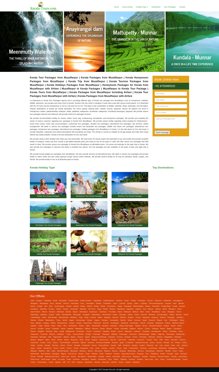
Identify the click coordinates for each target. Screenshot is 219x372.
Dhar (65, 326)
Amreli (186, 314)
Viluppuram (34, 334)
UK (69, 362)
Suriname (76, 359)
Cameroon (140, 340)
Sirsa (51, 306)
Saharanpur (93, 312)
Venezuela (105, 362)
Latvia (97, 348)
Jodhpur (158, 309)
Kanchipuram (156, 331)
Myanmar (160, 351)
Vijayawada (97, 300)
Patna (148, 312)
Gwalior (81, 326)
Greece (69, 345)
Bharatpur (172, 309)
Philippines (154, 354)
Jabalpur (34, 326)
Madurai (52, 334)
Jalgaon (97, 320)
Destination (156, 7)
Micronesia (98, 351)
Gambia (40, 345)
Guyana (113, 345)
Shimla (173, 326)
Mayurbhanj (88, 323)
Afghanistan (57, 337)
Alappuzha (128, 331)
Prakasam (158, 300)
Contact (182, 7)
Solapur (89, 320)
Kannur (120, 331)
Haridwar (105, 326)
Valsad (171, 314)
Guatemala (86, 345)
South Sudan (45, 359)
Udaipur (138, 309)
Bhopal (47, 326)
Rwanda (40, 356)
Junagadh (86, 314)
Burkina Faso (104, 340)
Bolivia (66, 340)
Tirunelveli (43, 334)
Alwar (179, 309)
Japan (33, 348)
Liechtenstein (133, 348)
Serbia (108, 356)
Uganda (57, 362)
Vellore (165, 331)
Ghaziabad (62, 300)
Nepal (181, 351)
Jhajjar (119, 306)
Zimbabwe (136, 362)
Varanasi (52, 312)
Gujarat (51, 314)
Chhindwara (73, 326)
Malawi (181, 348)
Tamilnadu (146, 331)
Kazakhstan (47, 348)
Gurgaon (39, 300)
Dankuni (33, 320)
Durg (32, 323)
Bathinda (83, 309)
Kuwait (76, 348)
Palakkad (106, 331)
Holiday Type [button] (142, 7)
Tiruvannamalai (78, 334)
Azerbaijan (143, 337)
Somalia (174, 356)
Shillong (87, 328)
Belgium (40, 340)
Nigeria (63, 354)
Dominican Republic (103, 342)
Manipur (109, 328)
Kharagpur (171, 317)
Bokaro (167, 323)
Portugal (170, 354)
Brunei (87, 340)
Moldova (107, 351)
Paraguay (140, 354)
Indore (136, 303)
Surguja (46, 323)
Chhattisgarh (173, 320)
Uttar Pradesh (35, 312)
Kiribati (62, 348)
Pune (82, 303)
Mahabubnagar (144, 334)
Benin (54, 340)
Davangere (177, 328)
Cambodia (131, 340)
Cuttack (71, 323)
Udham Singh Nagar (126, 326)
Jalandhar (43, 309)
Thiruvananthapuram (156, 303)
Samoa (73, 356)
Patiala (58, 309)
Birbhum (123, 317)
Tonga (162, 359)
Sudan (68, 359)
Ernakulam (80, 331)
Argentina (111, 337)
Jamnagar (122, 314)
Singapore (136, 356)
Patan (44, 317)
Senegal (101, 356)
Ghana (62, 345)
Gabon (33, 345)
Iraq (161, 345)
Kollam (113, 331)
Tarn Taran (91, 309)
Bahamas (152, 337)
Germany (55, 345)
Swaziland (85, 359)
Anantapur (141, 300)
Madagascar (172, 348)
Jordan (39, 348)
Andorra (80, 337)
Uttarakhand (96, 326)
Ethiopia (166, 342)
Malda (100, 317)
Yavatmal (151, 320)
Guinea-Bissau (103, 345)
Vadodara (43, 314)
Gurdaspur (34, 309)
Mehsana (152, 314)
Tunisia (184, 359)
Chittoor (133, 300)
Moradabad (83, 312)
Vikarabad (34, 337)
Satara (130, 320)
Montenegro (132, 351)
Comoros (182, 340)
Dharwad (49, 331)
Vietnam (114, 362)
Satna (59, 326)
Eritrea (152, 342)
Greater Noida (73, 300)
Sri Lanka (61, 359)
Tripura (63, 328)
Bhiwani (181, 303)
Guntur (126, 300)
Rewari (147, 306)
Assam (47, 328)
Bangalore (34, 303)
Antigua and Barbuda (99, 337)
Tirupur (68, 334)
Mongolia (122, 351)
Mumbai (58, 303)
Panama (117, 354)
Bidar (56, 331)
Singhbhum (159, 323)
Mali (48, 351)
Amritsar (182, 306)
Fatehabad (127, 306)
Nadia (86, 317)
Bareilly (68, 312)
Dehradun (113, 326)
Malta (53, 351)
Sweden (93, 359)
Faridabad (47, 300)
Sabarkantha (95, 314)
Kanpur (129, 303)
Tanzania (132, 359)
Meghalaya (79, 328)
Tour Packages (170, 7)
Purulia (138, 317)
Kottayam (137, 331)
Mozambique (150, 351)
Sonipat (39, 306)
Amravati (137, 320)
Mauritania (74, 351)
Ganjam (79, 323)
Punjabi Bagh (166, 306)
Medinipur (73, 317)
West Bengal (52, 317)
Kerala (62, 331)
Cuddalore (60, 334)
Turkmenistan (42, 362)
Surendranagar (162, 314)
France (184, 342)
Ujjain (88, 326)
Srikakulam (167, 300)
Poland (162, 354)
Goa (165, 320)
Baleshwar (97, 323)
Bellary (162, 328)
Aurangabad (114, 320)
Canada (149, 340)
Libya (125, 348)
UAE (64, 362)
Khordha (106, 323)
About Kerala (127, 7)
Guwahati (55, 328)
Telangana (106, 334)
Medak (153, 334)
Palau (101, 354)
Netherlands (35, 354)
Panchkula (155, 306)
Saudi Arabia (92, 356)
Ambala (76, 306)
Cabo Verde (122, 340)
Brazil (82, 340)
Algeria (73, 337)
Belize (47, 340)
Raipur (182, 320)
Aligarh (75, 312)
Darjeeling (145, 317)
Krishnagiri (96, 334)
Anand (136, 314)
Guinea (94, 345)
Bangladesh (168, 337)
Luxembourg (152, 348)
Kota (144, 309)
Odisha (53, 323)
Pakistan (95, 354)
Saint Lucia (65, 356)
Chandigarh (90, 303)
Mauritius (83, 351)
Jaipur (115, 303)
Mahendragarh (138, 306)
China (167, 340)
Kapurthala (121, 309)
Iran (156, 345)
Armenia (120, 337)
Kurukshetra (111, 306)
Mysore (140, 328)
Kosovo (69, 348)
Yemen (121, 362)
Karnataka (124, 328)
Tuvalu (50, 362)
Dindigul (88, 334)
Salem (180, 331)
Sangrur (66, 309)
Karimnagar (123, 334)
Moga (99, 309)
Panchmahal (106, 314)
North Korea (72, 354)
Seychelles (116, 356)
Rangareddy (180, 334)
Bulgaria (94, 340)
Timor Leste (149, 359)
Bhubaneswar (62, 323)
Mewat (82, 306)
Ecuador (115, 342)
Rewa (53, 326)
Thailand (140, 359)
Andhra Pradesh (85, 300)
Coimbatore (107, 303)
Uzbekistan (88, 362)
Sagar (41, 326)
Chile (161, 340)
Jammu (33, 328)
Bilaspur (38, 323)
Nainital (137, 326)
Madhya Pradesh (178, 323)
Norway (81, 354)
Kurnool (150, 300)
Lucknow (122, 303)
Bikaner (150, 309)
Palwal (103, 306)
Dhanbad (150, 323)
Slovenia (153, 356)
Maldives (42, 351)
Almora (144, 326)
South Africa (182, 356)
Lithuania (143, 348)
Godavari (119, 300)
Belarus (33, 340)
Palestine (108, 354)
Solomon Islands (163, 356)
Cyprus (55, 342)
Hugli (81, 317)
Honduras (126, 345)
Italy (178, 345)
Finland (177, 342)
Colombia (174, 340)
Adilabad (114, 334)
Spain (54, 359)
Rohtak (96, 306)
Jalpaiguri (107, 317)
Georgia (47, 345)
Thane (58, 320)
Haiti (119, 345)
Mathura (135, 312)
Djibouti (83, 342)
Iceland (142, 345)
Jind (45, 306)
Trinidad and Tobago (173, 359)
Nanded (123, 320)
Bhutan (59, 340)
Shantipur (180, 317)
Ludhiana (144, 303)
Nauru (175, 351)
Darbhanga (34, 314)
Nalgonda (161, 334)
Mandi (180, 326)
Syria (110, 359)
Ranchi (143, 323)
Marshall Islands (63, 351)
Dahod (130, 314)
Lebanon (104, 348)
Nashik (64, 320)
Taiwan (116, 359)
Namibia (168, 351)
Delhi (32, 300)
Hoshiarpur (74, 309)
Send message (162, 132)
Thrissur (89, 331)
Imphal (116, 328)
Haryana (168, 303)
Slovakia (145, 356)
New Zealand (45, 354)
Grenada (77, 345)
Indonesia (150, 345)
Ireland (166, 345)
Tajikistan (123, 359)
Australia (128, 337)
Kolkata (98, 303)
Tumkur (147, 328)
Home (116, 7)
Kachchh (144, 314)
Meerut (44, 312)
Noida (55, 300)
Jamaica (184, 345)
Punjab (174, 306)
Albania (66, 337)
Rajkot (58, 314)
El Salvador (130, 342)
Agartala (70, 328)
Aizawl (102, 328)
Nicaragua (55, 354)
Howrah (93, 317)
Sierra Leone (126, 356)
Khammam (133, 334)
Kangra (166, 326)
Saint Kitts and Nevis (52, 356)
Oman (87, 354)
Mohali (105, 309)
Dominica (91, 342)
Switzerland (102, 359)
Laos (91, 348)
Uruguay (80, 362)
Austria (135, 337)
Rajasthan (130, 309)
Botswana (74, 340)
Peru (147, 354)
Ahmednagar (80, 320)
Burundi (113, 340)
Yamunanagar (59, 306)
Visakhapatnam (108, 300)
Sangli (144, 320)
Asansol (163, 317)
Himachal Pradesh (155, 326)
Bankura (115, 317)
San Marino (82, 356)
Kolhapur (105, 320)
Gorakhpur (103, 312)
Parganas (154, 317)
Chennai (66, 303)
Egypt (122, 342)
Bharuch (179, 314)
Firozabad (112, 312)
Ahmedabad (44, 303)
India (49, 337)
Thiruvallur (173, 331)
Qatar (177, 354)
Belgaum (133, 328)
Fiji (172, 342)
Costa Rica (34, 342)
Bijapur (169, 328)
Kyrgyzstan (84, 348)
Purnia (179, 312)
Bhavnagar (77, 314)
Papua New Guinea (128, 354)
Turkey (33, 362)
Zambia (127, 362)
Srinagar (40, 328)
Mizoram (95, 328)
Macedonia (163, 348)
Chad (155, 340)
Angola (87, 337)
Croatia (42, 342)
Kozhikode (97, 331)
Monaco (115, 351)
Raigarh (159, 320)
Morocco (141, 351)
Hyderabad (74, 303)
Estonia (159, 342)
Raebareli (127, 312)
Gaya (164, 312)
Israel (173, 345)
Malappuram (70, 331)
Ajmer (165, 309)
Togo (156, 359)
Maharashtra (49, 320)
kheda (115, 314)
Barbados (178, 337)
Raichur (33, 331)
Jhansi (120, 312)
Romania (183, 354)
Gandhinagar (35, 317)
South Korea (35, 359)
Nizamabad (170, 334)
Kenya (55, 348)
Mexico (90, 351)
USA (73, 362)
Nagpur (71, 320)
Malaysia (34, 351)
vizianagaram (178, 300)
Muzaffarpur (156, 312)
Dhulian (41, 320)
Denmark (75, 342)
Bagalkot (41, 331)
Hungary (135, 345)
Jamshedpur (134, 323)
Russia (33, 356)
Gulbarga (155, 328)
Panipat (68, 306)
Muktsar (112, 309)
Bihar (142, 312)
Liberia (119, 348)
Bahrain (160, 337)
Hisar (175, 303)
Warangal (43, 337)
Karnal (33, 306)
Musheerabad (63, 317)
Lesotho (112, 348)
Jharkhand (124, 323)
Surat (52, 303)
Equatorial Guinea (141, 342)
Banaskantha (66, 314)
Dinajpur (131, 317)
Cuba (49, 342)
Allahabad (60, 312)
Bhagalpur (171, 312)
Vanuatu (97, 362)
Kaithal (89, 306)
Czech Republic (65, 342)
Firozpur (51, 309)
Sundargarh (115, 323)
